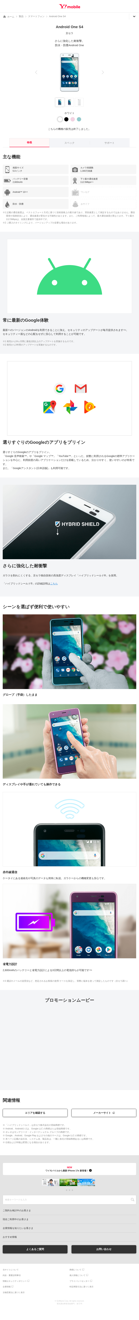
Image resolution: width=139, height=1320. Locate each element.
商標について (75, 1270)
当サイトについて (11, 1270)
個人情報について (77, 1275)
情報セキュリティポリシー (15, 1281)
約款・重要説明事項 (12, 1275)
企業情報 (7, 1287)
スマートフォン (36, 16)
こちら (54, 583)
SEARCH (133, 1199)
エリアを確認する (35, 1112)
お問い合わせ (103, 1249)
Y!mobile (69, 6)
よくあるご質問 (35, 1249)
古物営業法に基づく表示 (14, 1292)
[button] (36, 72)
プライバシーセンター (79, 1281)
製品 (21, 16)
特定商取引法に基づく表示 (81, 1287)
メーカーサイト (102, 1112)
